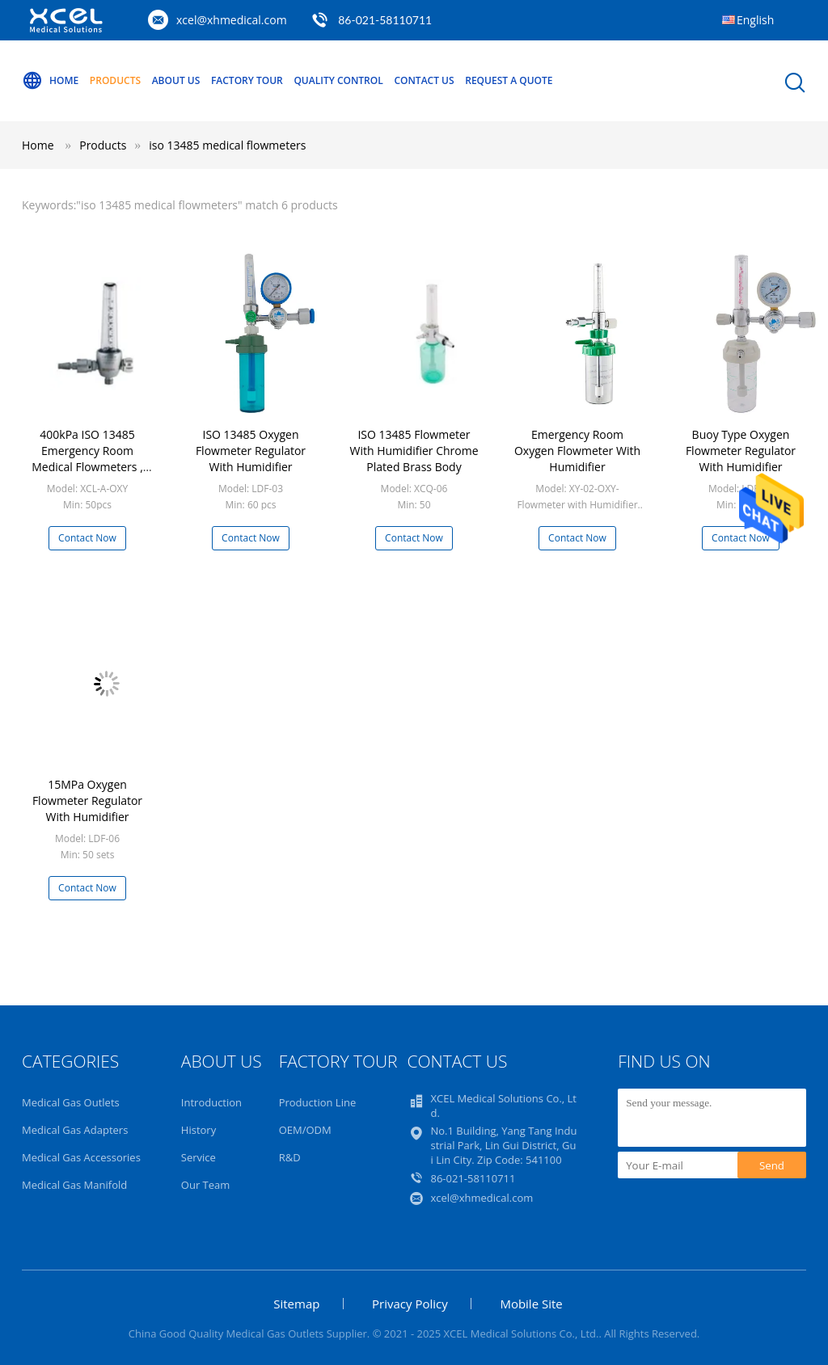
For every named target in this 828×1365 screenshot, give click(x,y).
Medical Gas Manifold (74, 1185)
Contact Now (87, 538)
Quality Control (338, 80)
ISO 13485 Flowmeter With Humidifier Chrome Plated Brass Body (413, 450)
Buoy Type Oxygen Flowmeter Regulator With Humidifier (741, 450)
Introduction (211, 1102)
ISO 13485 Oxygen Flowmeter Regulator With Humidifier (251, 450)
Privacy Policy (410, 1303)
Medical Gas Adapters (75, 1130)
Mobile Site (531, 1303)
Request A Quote (508, 80)
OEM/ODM (305, 1130)
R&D (290, 1157)
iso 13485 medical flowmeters (227, 145)
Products (115, 80)
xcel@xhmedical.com (231, 19)
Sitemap (296, 1303)
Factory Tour (247, 80)
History (198, 1130)
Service (198, 1157)
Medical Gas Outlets (71, 1102)
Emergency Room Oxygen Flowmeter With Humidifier (577, 450)
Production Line (318, 1102)
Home (50, 80)
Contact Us (424, 80)
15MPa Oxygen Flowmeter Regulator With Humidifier (87, 800)
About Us (176, 80)
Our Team (205, 1185)
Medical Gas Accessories (81, 1157)
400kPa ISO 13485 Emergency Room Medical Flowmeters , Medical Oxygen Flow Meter (87, 467)
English (755, 19)
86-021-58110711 (385, 20)
